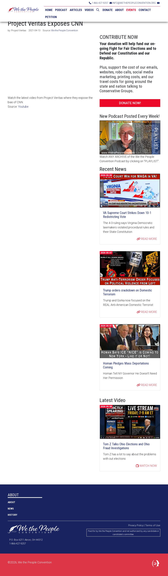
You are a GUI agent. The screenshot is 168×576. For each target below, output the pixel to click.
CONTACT (145, 10)
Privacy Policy (135, 525)
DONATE (108, 10)
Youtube (23, 106)
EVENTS (131, 10)
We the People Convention (23, 11)
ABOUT (119, 10)
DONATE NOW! (130, 103)
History (12, 514)
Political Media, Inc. (156, 564)
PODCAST (61, 10)
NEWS (11, 508)
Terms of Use (152, 525)
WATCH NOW (146, 465)
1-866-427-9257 (98, 3)
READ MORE (147, 238)
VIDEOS (89, 10)
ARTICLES (76, 10)
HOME (48, 10)
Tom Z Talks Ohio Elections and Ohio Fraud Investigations (126, 446)
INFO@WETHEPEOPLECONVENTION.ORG (133, 3)
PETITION (51, 17)
